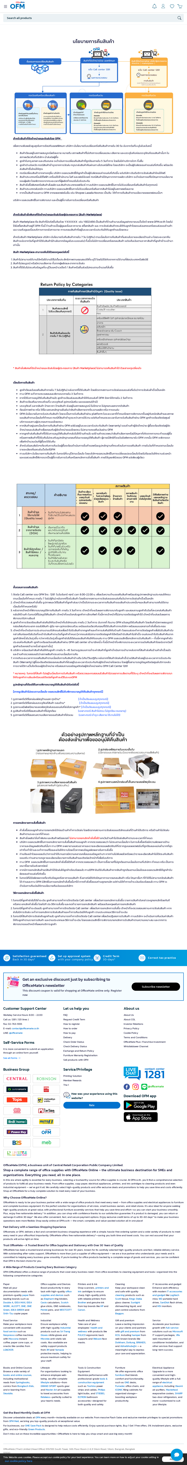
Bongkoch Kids (25, 1386)
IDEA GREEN (17, 1310)
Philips (101, 1390)
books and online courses (17, 1375)
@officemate (15, 1033)
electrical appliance (162, 1384)
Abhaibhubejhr (128, 1346)
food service (10, 1331)
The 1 (66, 1085)
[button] (177, 1455)
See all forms (11, 1058)
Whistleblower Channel (136, 1046)
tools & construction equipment (92, 1380)
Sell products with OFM (75, 1060)
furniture (120, 1375)
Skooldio (8, 1393)
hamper (136, 1335)
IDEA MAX (20, 1302)
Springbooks (23, 1382)
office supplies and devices (56, 1293)
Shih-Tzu (8, 1313)
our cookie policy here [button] (18, 1461)
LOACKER (8, 1350)
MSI (159, 1306)
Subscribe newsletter (156, 986)
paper (25, 1295)
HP (101, 1306)
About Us (129, 1015)
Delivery (67, 1037)
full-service (172, 1328)
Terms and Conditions (136, 1037)
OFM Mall (14, 1421)
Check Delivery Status (75, 1046)
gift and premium (130, 1331)
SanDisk (164, 1302)
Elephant (49, 1299)
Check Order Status (73, 1042)
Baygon (119, 1313)
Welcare (97, 1339)
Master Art (51, 1390)
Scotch (64, 1302)
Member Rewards (72, 1080)
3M (47, 1350)
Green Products (36, 1429)
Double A (8, 1302)
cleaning (120, 1295)
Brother (82, 1302)
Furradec (120, 1386)
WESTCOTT (65, 1310)
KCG (117, 1335)
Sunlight (135, 1302)
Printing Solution (72, 1076)
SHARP (179, 1393)
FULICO (82, 1335)
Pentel (44, 1310)
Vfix (178, 1335)
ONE (23, 1306)
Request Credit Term (74, 1019)
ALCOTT (15, 1306)
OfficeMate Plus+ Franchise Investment (145, 1042)
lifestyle (45, 1382)
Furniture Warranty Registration (80, 1055)
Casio (44, 1302)
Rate (91, 1105)
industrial (65, 1328)
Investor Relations (133, 1024)
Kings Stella (135, 1299)
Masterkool (172, 1390)
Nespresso (9, 1335)
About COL (129, 1019)
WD (160, 1299)
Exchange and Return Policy (78, 1051)
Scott (118, 1299)
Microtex (45, 1339)
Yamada (59, 1350)
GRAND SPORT (48, 1386)
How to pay (69, 1033)
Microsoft (177, 1331)
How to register (71, 1024)
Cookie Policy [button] (131, 1033)
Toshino (91, 1386)
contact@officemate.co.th (25, 1028)
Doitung (130, 1342)
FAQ (65, 1015)
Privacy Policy (131, 1028)
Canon (81, 1310)
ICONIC (119, 1390)
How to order (70, 1028)
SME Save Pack (33, 1425)
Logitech (174, 1295)
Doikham (120, 1342)
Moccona (14, 1339)
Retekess (45, 1397)
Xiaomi (179, 1386)
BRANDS (141, 1342)
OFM (38, 1417)
